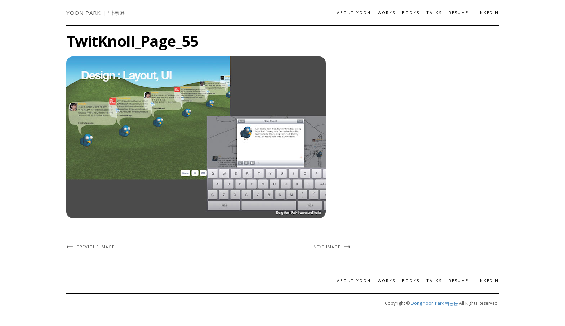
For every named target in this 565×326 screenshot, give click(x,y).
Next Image (327, 246)
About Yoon (354, 12)
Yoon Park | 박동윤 (95, 12)
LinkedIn (487, 12)
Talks (434, 12)
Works (386, 12)
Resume (458, 12)
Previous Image (96, 246)
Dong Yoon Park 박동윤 (434, 303)
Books (410, 12)
